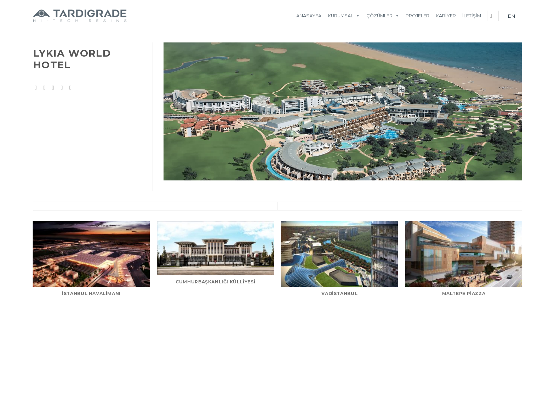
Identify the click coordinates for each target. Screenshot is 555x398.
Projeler (417, 15)
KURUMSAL (344, 15)
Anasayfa (308, 15)
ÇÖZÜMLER (382, 15)
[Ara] (493, 16)
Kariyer (446, 15)
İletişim (471, 15)
